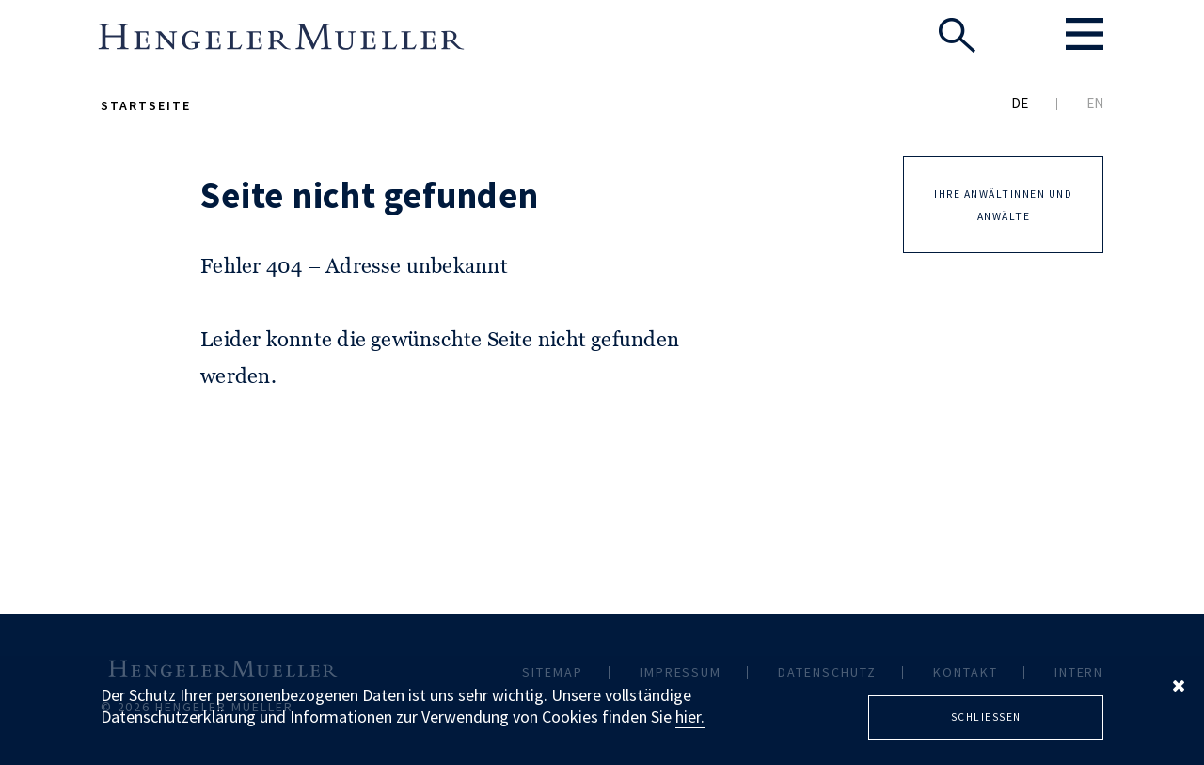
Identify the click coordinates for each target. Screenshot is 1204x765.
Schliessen (986, 717)
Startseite (146, 105)
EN (1094, 103)
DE (1019, 103)
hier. (690, 716)
